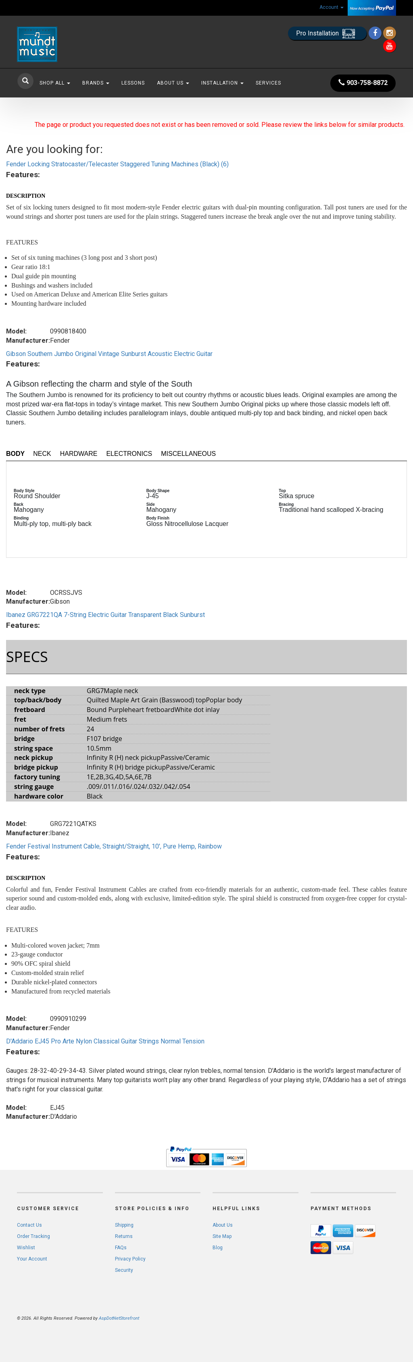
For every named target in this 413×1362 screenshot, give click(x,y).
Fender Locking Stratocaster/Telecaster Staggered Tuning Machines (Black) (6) (117, 164)
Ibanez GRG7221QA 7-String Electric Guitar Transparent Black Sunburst (105, 615)
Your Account (32, 1259)
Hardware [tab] (79, 453)
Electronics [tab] (129, 453)
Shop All (55, 83)
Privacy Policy (130, 1259)
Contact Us (29, 1225)
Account (331, 7)
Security (124, 1270)
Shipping (124, 1225)
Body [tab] (15, 453)
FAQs (121, 1247)
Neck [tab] (42, 453)
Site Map (222, 1236)
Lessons (133, 83)
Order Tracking (33, 1236)
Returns (124, 1236)
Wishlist (26, 1247)
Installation (222, 83)
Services (268, 83)
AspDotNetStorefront (119, 1318)
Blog (218, 1247)
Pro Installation (327, 33)
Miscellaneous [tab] (188, 453)
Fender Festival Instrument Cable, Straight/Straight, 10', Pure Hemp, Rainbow (114, 846)
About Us (173, 83)
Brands (95, 83)
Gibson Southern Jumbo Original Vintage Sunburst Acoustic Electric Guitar (109, 354)
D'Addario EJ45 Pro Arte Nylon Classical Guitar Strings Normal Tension (105, 1041)
